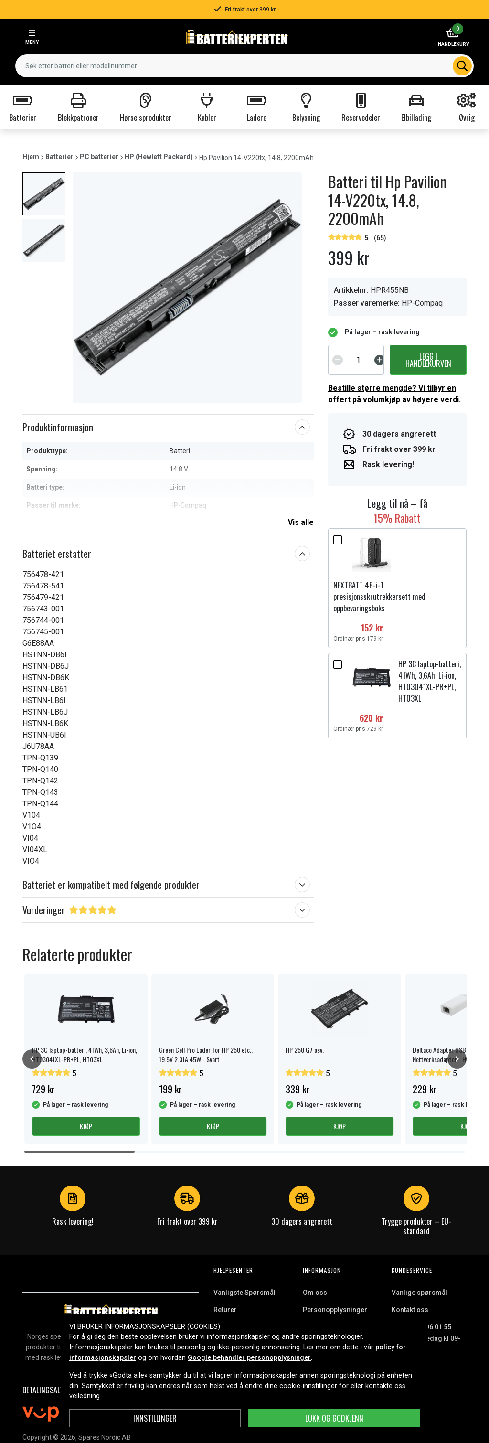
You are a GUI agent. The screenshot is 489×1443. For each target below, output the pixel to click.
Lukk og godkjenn (334, 1418)
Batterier (59, 156)
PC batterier (99, 156)
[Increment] (380, 359)
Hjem (30, 156)
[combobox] (244, 65)
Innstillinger (155, 1418)
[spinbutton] (359, 359)
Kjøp (86, 1126)
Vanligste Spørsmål (244, 1292)
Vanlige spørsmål (419, 1292)
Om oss (315, 1292)
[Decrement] (338, 359)
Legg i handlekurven (428, 360)
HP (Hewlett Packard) (159, 156)
